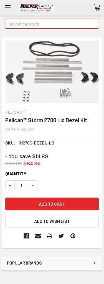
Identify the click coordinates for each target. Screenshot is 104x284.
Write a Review (19, 129)
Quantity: (16, 173)
